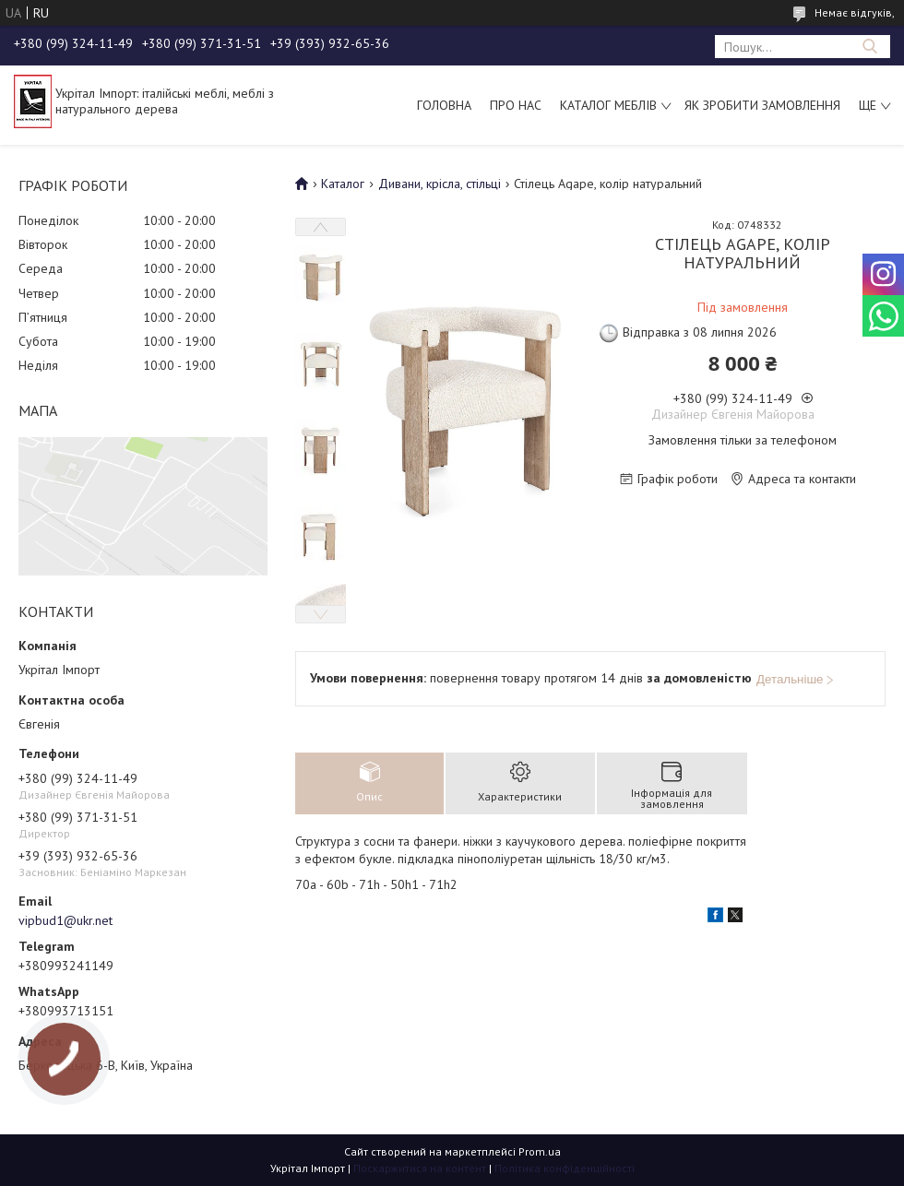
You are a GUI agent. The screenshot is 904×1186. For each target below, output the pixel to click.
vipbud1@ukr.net (65, 920)
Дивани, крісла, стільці (439, 183)
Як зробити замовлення (762, 105)
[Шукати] (869, 46)
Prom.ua (539, 1151)
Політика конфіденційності (564, 1168)
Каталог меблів (608, 105)
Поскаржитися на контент (419, 1168)
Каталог (342, 183)
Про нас (515, 105)
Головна (444, 105)
